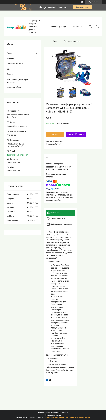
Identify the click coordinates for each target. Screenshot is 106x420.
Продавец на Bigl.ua (53, 415)
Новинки (10, 58)
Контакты (56, 56)
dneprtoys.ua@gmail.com (17, 155)
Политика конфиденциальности (78, 417)
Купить (55, 134)
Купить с (75, 134)
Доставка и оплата (72, 41)
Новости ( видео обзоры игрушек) (17, 80)
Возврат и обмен (74, 56)
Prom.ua (65, 413)
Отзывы (10, 74)
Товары (75, 26)
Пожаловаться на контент (54, 417)
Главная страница (58, 26)
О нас (55, 41)
